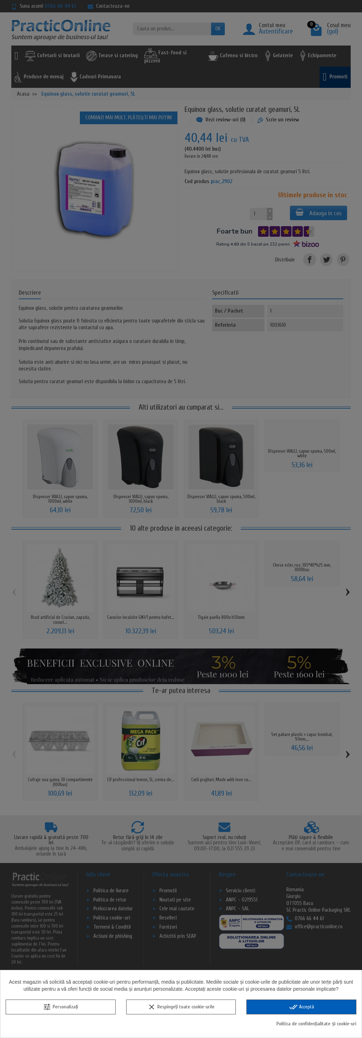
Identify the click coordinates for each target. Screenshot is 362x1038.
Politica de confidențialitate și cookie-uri (316, 1024)
